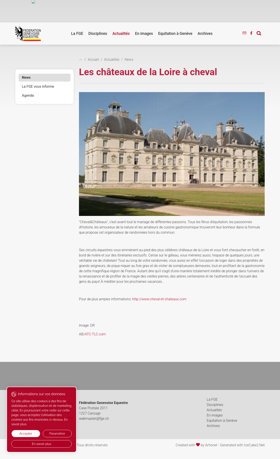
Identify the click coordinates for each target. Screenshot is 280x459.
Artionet (211, 445)
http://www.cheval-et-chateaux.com (159, 299)
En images (144, 33)
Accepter (25, 433)
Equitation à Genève (175, 33)
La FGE (77, 33)
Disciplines (97, 33)
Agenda (28, 95)
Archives (205, 33)
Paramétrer (57, 433)
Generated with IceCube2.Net (242, 445)
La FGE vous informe (38, 86)
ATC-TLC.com (95, 334)
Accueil (93, 59)
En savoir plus (41, 444)
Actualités (121, 33)
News (26, 77)
